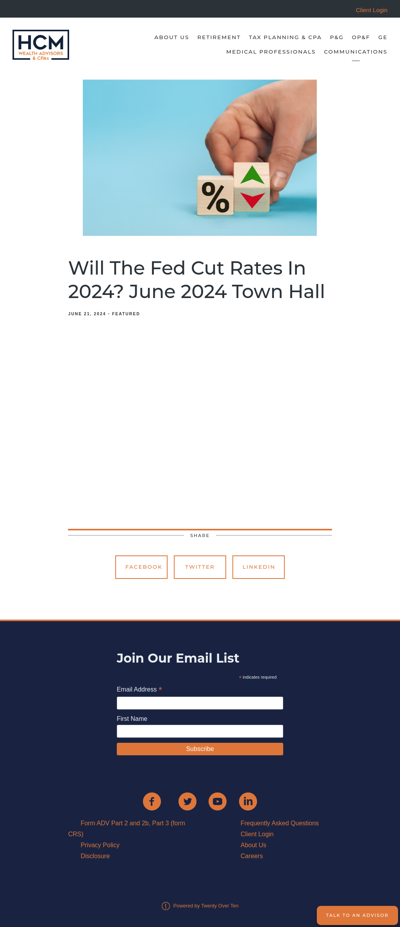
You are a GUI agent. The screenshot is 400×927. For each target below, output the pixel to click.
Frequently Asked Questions (280, 823)
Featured (126, 314)
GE (383, 37)
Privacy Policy (100, 845)
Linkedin (259, 567)
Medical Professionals (271, 52)
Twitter (200, 567)
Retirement (219, 37)
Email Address (139, 690)
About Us (171, 37)
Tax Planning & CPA (285, 37)
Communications (356, 52)
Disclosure (95, 856)
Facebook (143, 567)
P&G (337, 37)
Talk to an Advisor (357, 915)
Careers (252, 856)
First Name (132, 718)
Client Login (257, 834)
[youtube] (217, 801)
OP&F (361, 37)
